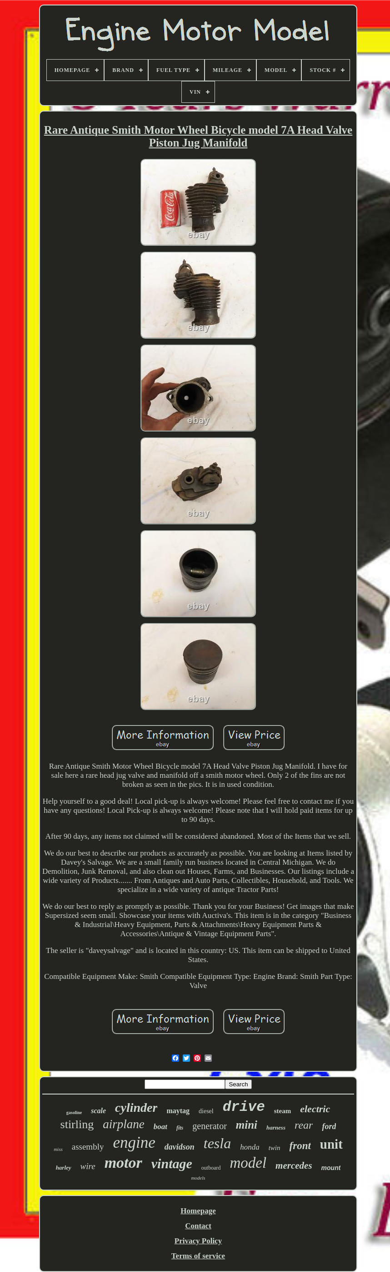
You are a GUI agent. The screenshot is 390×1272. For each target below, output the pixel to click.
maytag (178, 1111)
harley (63, 1167)
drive (244, 1107)
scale (98, 1111)
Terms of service (198, 1256)
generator (209, 1126)
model (248, 1163)
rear (304, 1125)
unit (331, 1144)
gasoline (74, 1112)
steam (282, 1111)
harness (275, 1127)
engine (134, 1142)
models (198, 1178)
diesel (206, 1111)
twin (274, 1147)
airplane (124, 1124)
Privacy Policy (198, 1241)
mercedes (293, 1165)
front (300, 1145)
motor (123, 1162)
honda (250, 1147)
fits (179, 1128)
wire (87, 1166)
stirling (77, 1124)
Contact (198, 1225)
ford (329, 1126)
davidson (180, 1146)
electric (315, 1109)
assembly (88, 1146)
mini (246, 1125)
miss (58, 1149)
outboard (211, 1168)
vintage (171, 1163)
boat (160, 1126)
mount (331, 1167)
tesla (217, 1143)
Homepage (197, 1210)
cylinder (136, 1107)
